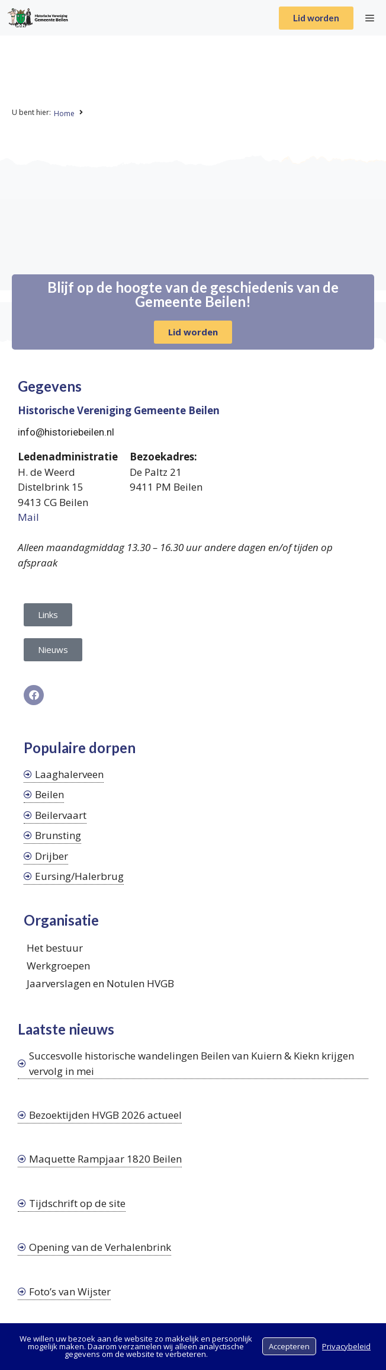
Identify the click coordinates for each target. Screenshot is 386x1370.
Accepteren (289, 1346)
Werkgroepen (58, 965)
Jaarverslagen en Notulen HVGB (100, 983)
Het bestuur (55, 948)
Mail (28, 517)
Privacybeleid (346, 1346)
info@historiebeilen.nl (66, 432)
